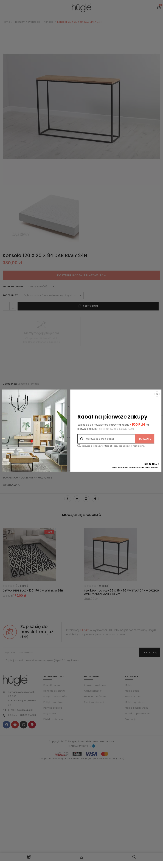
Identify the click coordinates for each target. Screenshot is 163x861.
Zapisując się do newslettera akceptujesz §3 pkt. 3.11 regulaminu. (111, 445)
